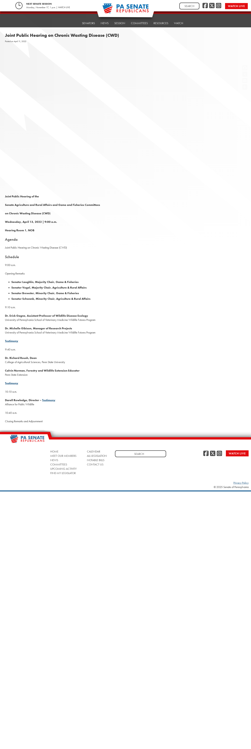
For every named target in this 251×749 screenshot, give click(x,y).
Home (72, 23)
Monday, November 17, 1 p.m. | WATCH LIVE (48, 7)
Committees (139, 23)
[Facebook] (205, 6)
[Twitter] (212, 6)
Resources (161, 19)
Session (119, 23)
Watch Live (236, 6)
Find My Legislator (63, 473)
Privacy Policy (241, 483)
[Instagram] (218, 6)
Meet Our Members (63, 456)
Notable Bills (95, 460)
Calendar (93, 451)
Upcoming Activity (63, 469)
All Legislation (97, 456)
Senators (88, 23)
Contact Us (95, 464)
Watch (178, 18)
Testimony (11, 341)
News (105, 23)
